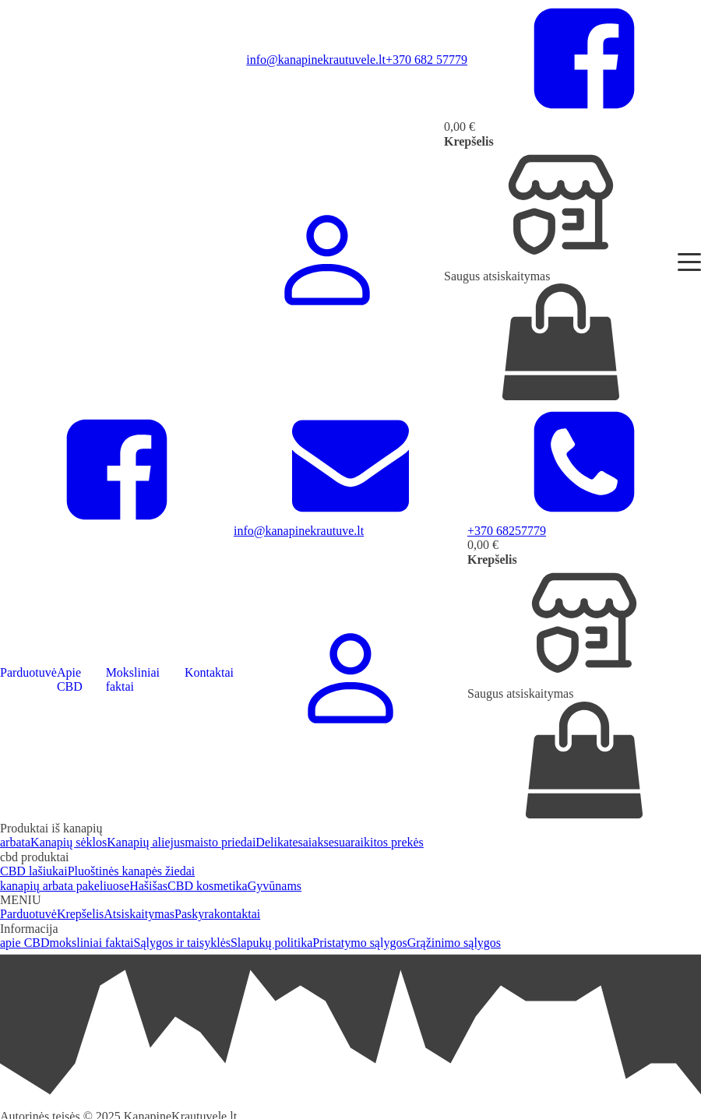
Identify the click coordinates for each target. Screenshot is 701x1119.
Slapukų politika (271, 942)
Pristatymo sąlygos (359, 942)
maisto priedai (220, 842)
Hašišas (148, 885)
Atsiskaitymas (139, 913)
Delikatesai (283, 842)
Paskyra (194, 913)
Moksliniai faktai (133, 679)
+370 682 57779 (426, 59)
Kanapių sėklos (68, 842)
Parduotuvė (28, 672)
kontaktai (237, 913)
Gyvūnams (274, 885)
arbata (15, 842)
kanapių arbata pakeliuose (64, 885)
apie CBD (25, 942)
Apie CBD (70, 679)
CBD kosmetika (207, 885)
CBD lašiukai (34, 871)
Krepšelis (80, 913)
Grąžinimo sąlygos (454, 942)
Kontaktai (209, 672)
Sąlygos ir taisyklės (182, 942)
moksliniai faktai (92, 942)
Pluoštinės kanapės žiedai (132, 871)
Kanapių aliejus (146, 842)
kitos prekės (394, 842)
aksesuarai (338, 842)
